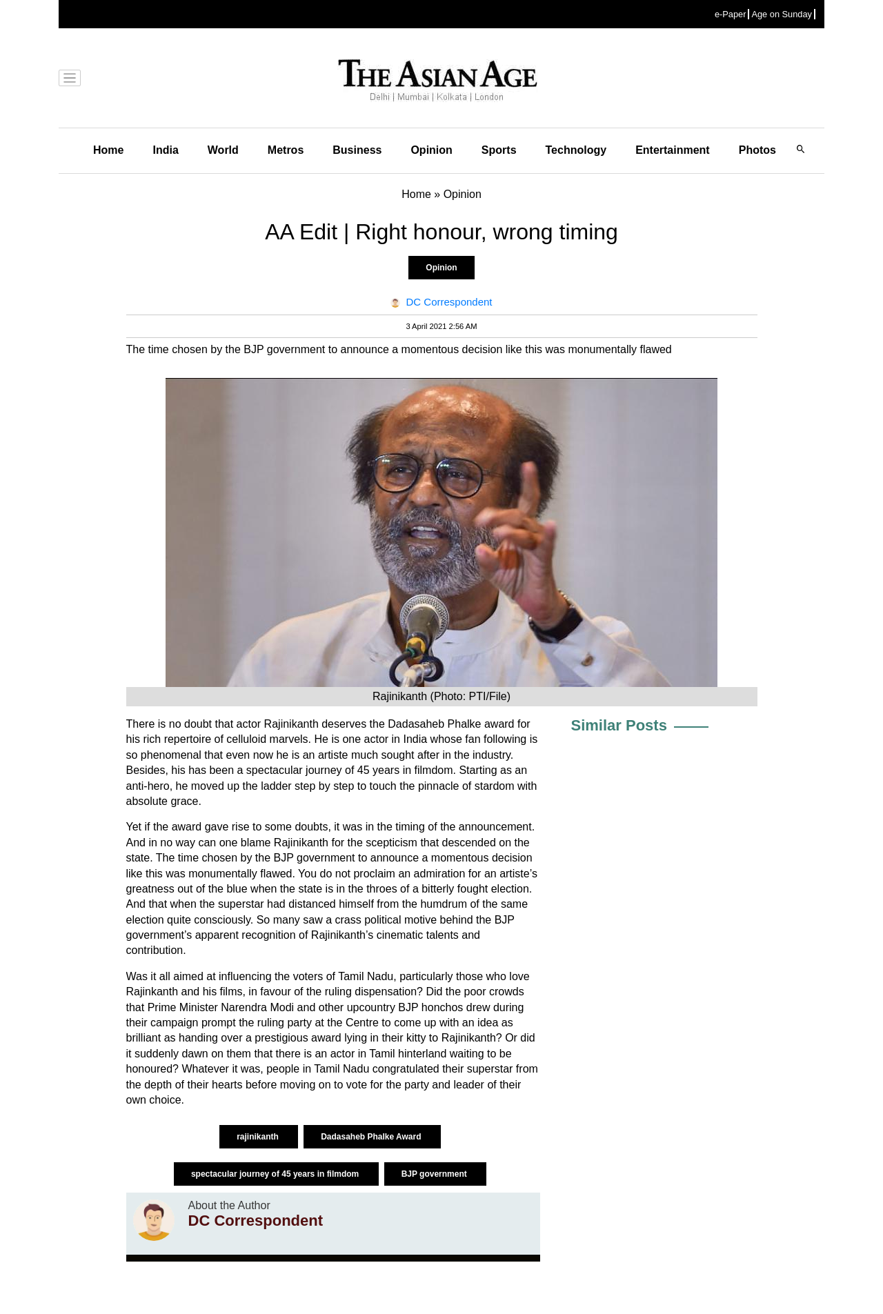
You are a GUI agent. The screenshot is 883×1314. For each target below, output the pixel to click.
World (223, 150)
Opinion (431, 150)
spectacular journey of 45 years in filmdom (276, 1174)
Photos (757, 150)
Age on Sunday (781, 14)
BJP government (435, 1174)
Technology (576, 150)
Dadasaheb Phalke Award (372, 1137)
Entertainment (672, 150)
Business (357, 150)
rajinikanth (259, 1137)
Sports (499, 150)
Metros (286, 150)
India (165, 150)
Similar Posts (619, 725)
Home (108, 150)
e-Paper (730, 14)
